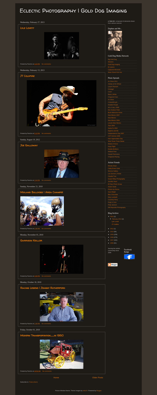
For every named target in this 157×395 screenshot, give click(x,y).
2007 (112, 240)
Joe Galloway (29, 145)
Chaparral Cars (113, 97)
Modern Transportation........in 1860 (41, 335)
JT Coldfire (27, 76)
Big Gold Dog (112, 59)
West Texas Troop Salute (116, 141)
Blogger (98, 390)
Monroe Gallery (113, 171)
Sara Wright (112, 192)
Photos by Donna (113, 189)
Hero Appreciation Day (115, 138)
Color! (110, 92)
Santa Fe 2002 (113, 128)
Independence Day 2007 (116, 133)
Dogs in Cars (112, 202)
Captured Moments (114, 69)
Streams (110, 62)
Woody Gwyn (112, 166)
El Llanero (111, 67)
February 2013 (117, 219)
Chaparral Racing (113, 157)
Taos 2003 (111, 125)
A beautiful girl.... (113, 102)
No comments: (47, 64)
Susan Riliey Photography (116, 179)
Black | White (112, 94)
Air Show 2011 (113, 81)
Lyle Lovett (27, 28)
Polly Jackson (112, 205)
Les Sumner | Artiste (114, 173)
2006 (112, 243)
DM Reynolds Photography (116, 207)
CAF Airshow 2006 (114, 136)
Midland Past (112, 151)
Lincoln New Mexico (114, 123)
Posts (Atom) (33, 382)
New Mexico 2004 (114, 120)
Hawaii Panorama (114, 154)
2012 (112, 228)
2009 (112, 234)
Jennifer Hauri (112, 181)
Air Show (111, 99)
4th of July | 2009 (113, 107)
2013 (112, 216)
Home (56, 377)
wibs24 (85, 390)
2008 (112, 237)
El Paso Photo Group (115, 184)
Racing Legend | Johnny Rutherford (42, 288)
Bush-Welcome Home (115, 112)
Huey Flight (111, 146)
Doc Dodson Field (114, 110)
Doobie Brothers (113, 149)
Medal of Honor (113, 144)
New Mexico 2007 (114, 115)
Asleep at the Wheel (114, 84)
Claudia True (112, 176)
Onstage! (111, 89)
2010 (112, 231)
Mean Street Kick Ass (115, 72)
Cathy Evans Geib (114, 168)
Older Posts (97, 377)
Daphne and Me (113, 131)
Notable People (113, 105)
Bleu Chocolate (113, 194)
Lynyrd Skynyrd (113, 86)
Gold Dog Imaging (114, 64)
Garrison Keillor (31, 240)
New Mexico (112, 118)
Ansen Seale (112, 186)
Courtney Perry (113, 199)
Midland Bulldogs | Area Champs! (41, 192)
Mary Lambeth (112, 197)
